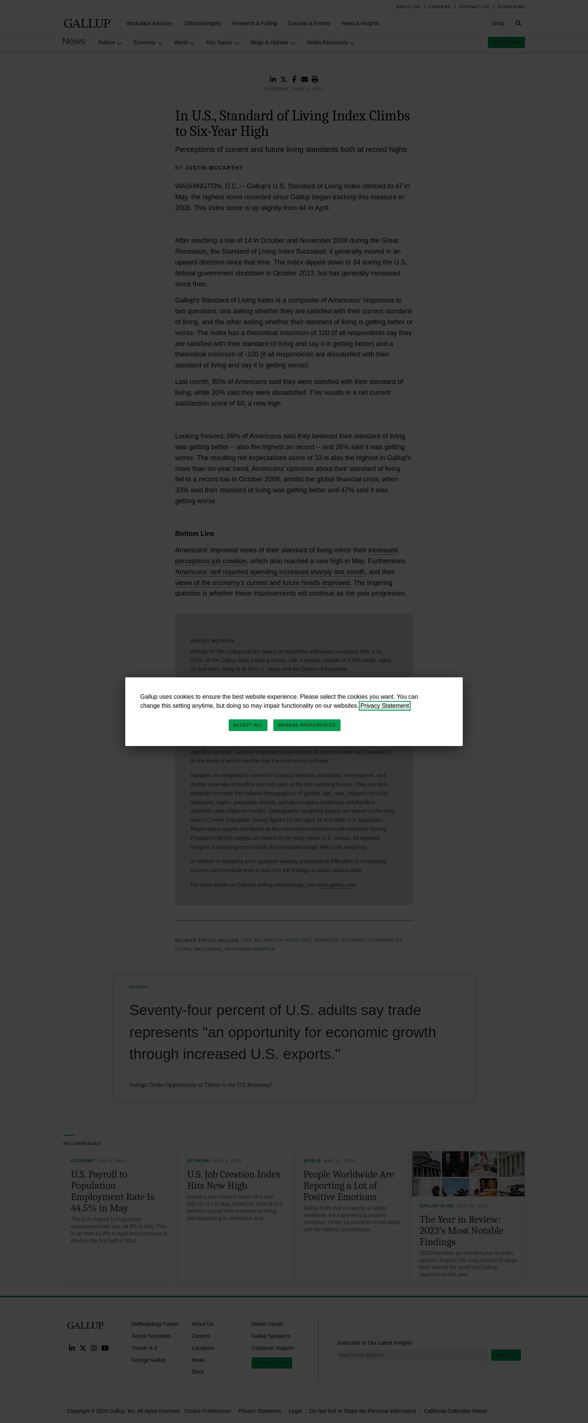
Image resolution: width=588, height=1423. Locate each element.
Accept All (248, 725)
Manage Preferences (307, 725)
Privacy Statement (384, 705)
